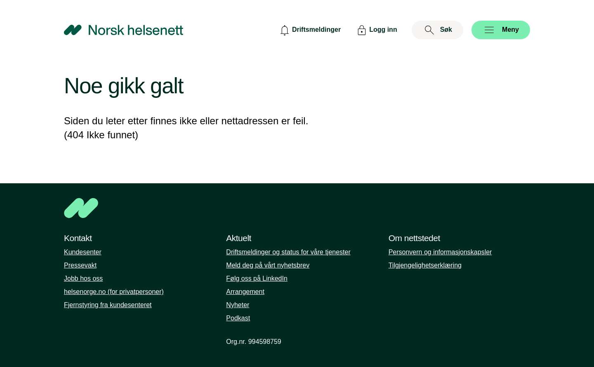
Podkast (238, 318)
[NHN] (297, 208)
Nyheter (237, 304)
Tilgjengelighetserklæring (425, 265)
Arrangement (245, 291)
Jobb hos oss (83, 278)
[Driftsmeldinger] (309, 30)
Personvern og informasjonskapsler (440, 252)
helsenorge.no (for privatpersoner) (114, 291)
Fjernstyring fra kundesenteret (108, 304)
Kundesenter (82, 252)
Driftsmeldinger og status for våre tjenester (288, 252)
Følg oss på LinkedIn (257, 278)
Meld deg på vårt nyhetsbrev (267, 265)
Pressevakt (80, 265)
